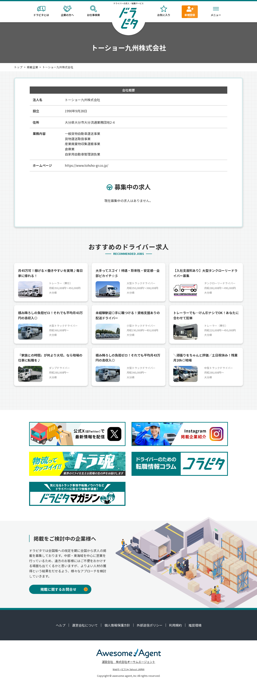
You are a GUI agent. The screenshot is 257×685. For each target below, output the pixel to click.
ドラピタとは (41, 11)
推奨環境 (195, 625)
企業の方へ (67, 11)
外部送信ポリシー (149, 625)
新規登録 (190, 11)
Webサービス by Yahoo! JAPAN (128, 669)
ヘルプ (60, 625)
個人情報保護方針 (117, 625)
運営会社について (85, 625)
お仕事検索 (93, 11)
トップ (18, 67)
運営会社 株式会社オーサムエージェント (128, 662)
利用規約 (175, 625)
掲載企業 (32, 67)
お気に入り (164, 11)
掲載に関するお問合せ (64, 589)
